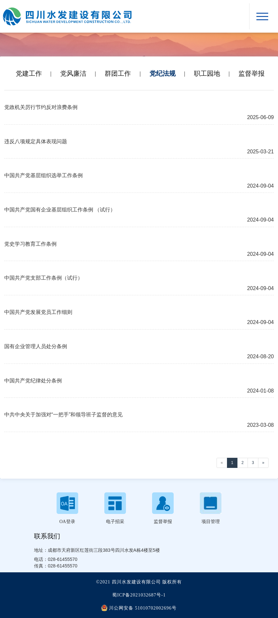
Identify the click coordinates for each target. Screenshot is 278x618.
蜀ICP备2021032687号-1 (138, 595)
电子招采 (115, 521)
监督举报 (251, 73)
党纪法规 (162, 73)
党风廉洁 (73, 73)
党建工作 (29, 73)
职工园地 (207, 73)
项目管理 (210, 521)
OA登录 (67, 521)
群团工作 (118, 73)
